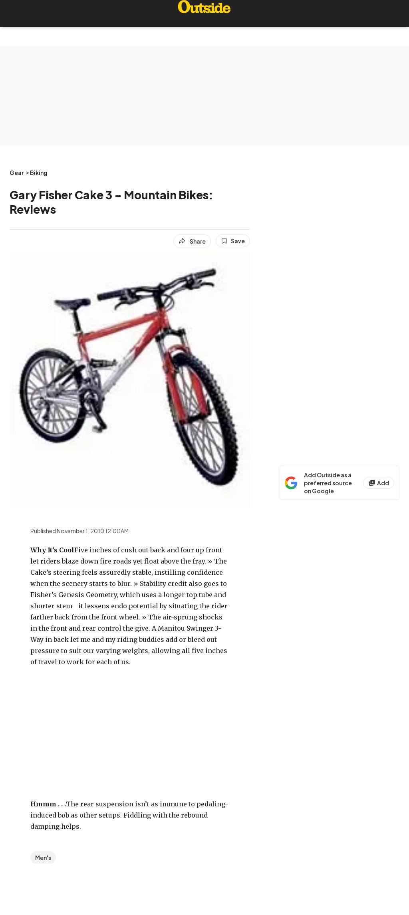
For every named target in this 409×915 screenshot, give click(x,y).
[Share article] (192, 241)
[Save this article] (233, 240)
